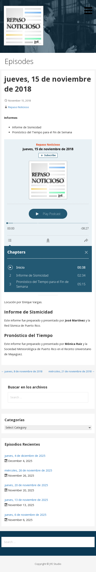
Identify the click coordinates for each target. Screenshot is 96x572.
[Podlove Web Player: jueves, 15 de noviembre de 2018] (48, 215)
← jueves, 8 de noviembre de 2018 (21, 371)
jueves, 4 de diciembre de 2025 (25, 456)
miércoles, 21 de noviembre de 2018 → (72, 371)
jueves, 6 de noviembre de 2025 (25, 515)
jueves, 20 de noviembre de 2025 (26, 485)
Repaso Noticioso (18, 107)
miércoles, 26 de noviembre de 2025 (28, 470)
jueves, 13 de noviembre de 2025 (26, 500)
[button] (89, 7)
